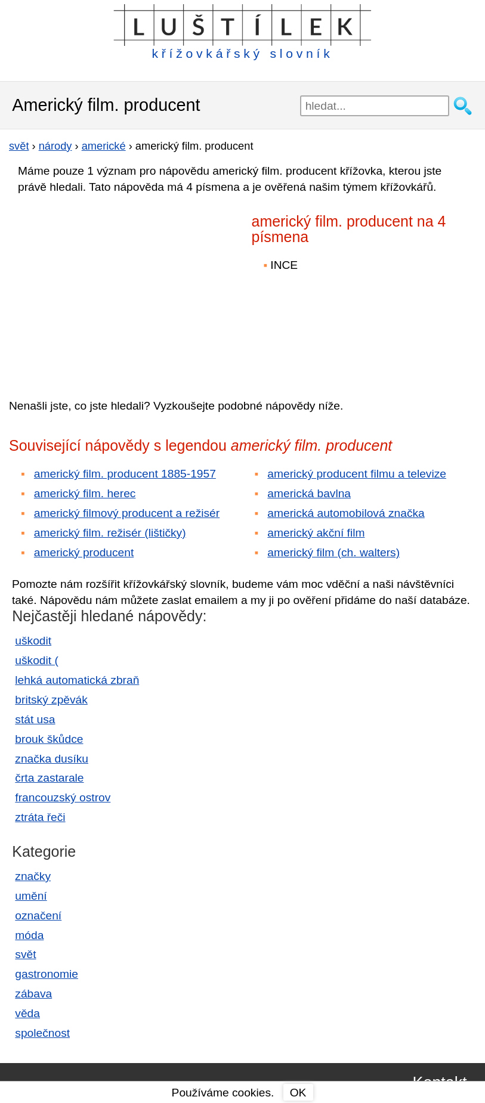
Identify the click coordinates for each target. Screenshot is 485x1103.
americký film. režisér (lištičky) (110, 532)
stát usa (35, 719)
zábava (33, 993)
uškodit (33, 640)
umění (31, 896)
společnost (42, 1033)
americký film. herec (85, 493)
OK (298, 1092)
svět (25, 954)
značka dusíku (51, 758)
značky (33, 876)
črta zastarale (49, 778)
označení (38, 915)
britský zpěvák (51, 699)
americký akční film (315, 532)
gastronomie (46, 974)
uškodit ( (36, 660)
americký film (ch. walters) (333, 552)
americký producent (84, 552)
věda (27, 1013)
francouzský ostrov (62, 797)
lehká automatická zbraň (77, 680)
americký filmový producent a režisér (127, 513)
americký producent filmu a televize (356, 473)
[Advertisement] (113, 288)
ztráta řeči (40, 817)
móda (29, 935)
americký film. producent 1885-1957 (125, 473)
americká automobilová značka (345, 513)
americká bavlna (309, 493)
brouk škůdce (49, 739)
